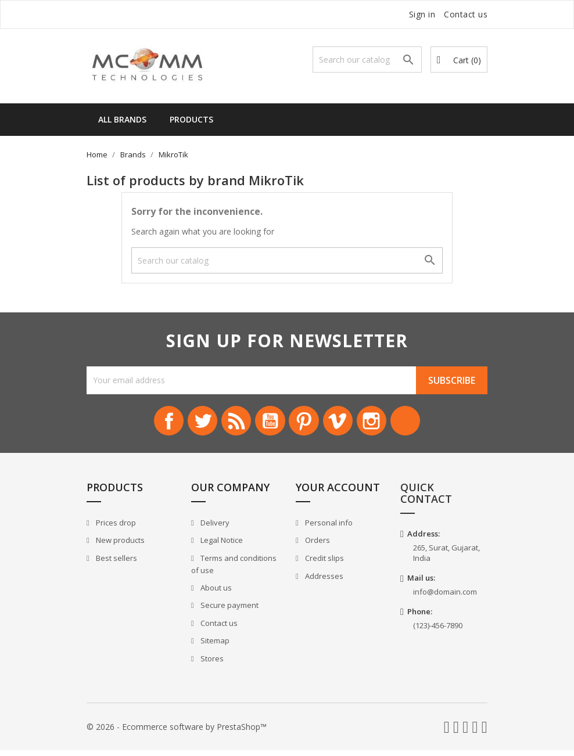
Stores (211, 663)
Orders (316, 546)
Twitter (188, 423)
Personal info (328, 528)
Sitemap (214, 646)
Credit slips (323, 563)
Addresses (323, 581)
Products (191, 119)
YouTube (267, 423)
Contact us (465, 14)
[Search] (367, 59)
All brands (122, 119)
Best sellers (115, 563)
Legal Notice (221, 546)
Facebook (148, 423)
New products (119, 546)
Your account (338, 493)
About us (215, 593)
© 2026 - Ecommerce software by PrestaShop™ (177, 731)
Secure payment (229, 611)
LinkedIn (425, 423)
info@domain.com (445, 597)
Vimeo (346, 423)
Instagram (385, 423)
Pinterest (306, 423)
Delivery (214, 528)
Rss (227, 423)
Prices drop (115, 528)
